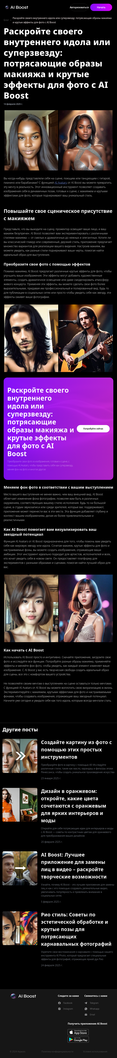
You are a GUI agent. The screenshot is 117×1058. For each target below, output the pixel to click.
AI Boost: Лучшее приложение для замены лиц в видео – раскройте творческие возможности (74, 865)
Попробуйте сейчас (93, 428)
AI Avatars (61, 182)
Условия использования (95, 1051)
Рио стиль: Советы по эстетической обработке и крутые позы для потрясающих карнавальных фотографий (76, 929)
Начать (101, 7)
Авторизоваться (79, 7)
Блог (6, 20)
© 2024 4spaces (17, 1051)
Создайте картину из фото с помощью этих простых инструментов (76, 749)
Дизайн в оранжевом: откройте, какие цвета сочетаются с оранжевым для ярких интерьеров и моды (73, 806)
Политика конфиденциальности (57, 1051)
